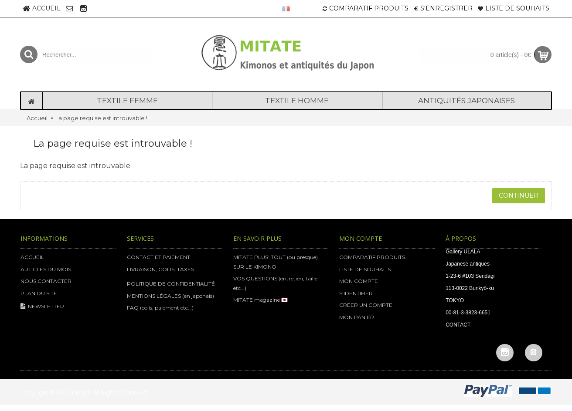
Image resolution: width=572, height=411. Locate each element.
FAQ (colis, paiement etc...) (160, 307)
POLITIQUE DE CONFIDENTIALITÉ (171, 283)
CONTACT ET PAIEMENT (158, 257)
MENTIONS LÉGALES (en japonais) (170, 296)
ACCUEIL (32, 257)
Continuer (518, 195)
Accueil (37, 118)
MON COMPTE (358, 281)
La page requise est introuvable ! (101, 118)
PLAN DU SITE (38, 293)
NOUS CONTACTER (46, 281)
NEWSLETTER (42, 307)
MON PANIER (356, 317)
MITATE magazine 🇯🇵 (260, 299)
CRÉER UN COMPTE (365, 305)
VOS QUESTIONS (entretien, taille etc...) (275, 283)
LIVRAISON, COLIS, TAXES (160, 269)
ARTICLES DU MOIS (45, 269)
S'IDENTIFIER (356, 293)
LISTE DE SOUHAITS (365, 269)
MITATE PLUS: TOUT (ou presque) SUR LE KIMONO (275, 262)
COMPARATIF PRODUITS (372, 257)
